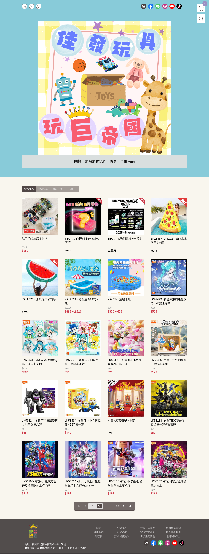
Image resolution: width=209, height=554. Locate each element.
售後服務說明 (147, 536)
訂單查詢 (122, 532)
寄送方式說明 (147, 532)
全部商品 (122, 528)
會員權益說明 (173, 528)
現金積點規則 (173, 532)
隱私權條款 (173, 536)
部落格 (98, 536)
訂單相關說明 (121, 536)
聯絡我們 (99, 532)
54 (117, 505)
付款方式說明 (147, 528)
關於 (98, 528)
